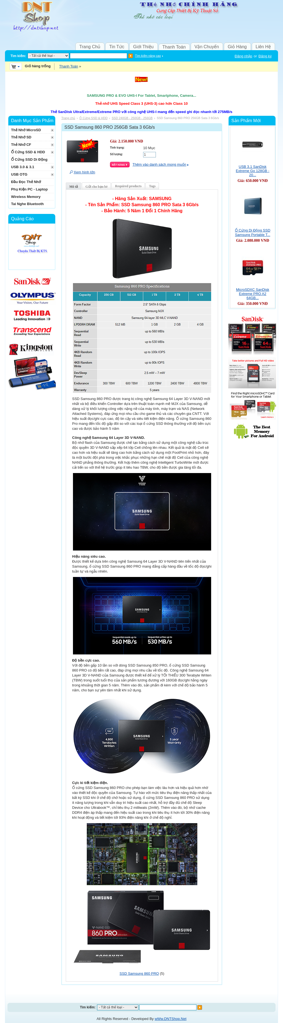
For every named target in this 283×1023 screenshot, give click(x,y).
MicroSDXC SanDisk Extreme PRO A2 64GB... (252, 294)
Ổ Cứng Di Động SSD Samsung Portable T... (252, 232)
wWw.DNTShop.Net (171, 1019)
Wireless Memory (26, 197)
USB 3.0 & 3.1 (22, 167)
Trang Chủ (89, 46)
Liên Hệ (263, 46)
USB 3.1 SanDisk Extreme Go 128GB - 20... (252, 171)
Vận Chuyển (207, 46)
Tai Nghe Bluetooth (27, 204)
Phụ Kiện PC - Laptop (29, 189)
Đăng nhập (243, 56)
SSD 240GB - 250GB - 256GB (132, 118)
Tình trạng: (117, 147)
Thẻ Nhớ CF (21, 145)
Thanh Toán (174, 47)
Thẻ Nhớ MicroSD (26, 130)
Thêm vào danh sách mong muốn (159, 164)
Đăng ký (265, 56)
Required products (128, 186)
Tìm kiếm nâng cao (148, 55)
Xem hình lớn (84, 172)
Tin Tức (116, 46)
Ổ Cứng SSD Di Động (29, 159)
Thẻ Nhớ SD (21, 137)
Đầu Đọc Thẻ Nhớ (26, 182)
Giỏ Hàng (237, 46)
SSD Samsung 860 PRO (139, 973)
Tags (152, 186)
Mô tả (73, 187)
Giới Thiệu (143, 46)
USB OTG (19, 174)
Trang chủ (68, 118)
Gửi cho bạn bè (96, 187)
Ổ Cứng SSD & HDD (93, 118)
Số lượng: (116, 154)
